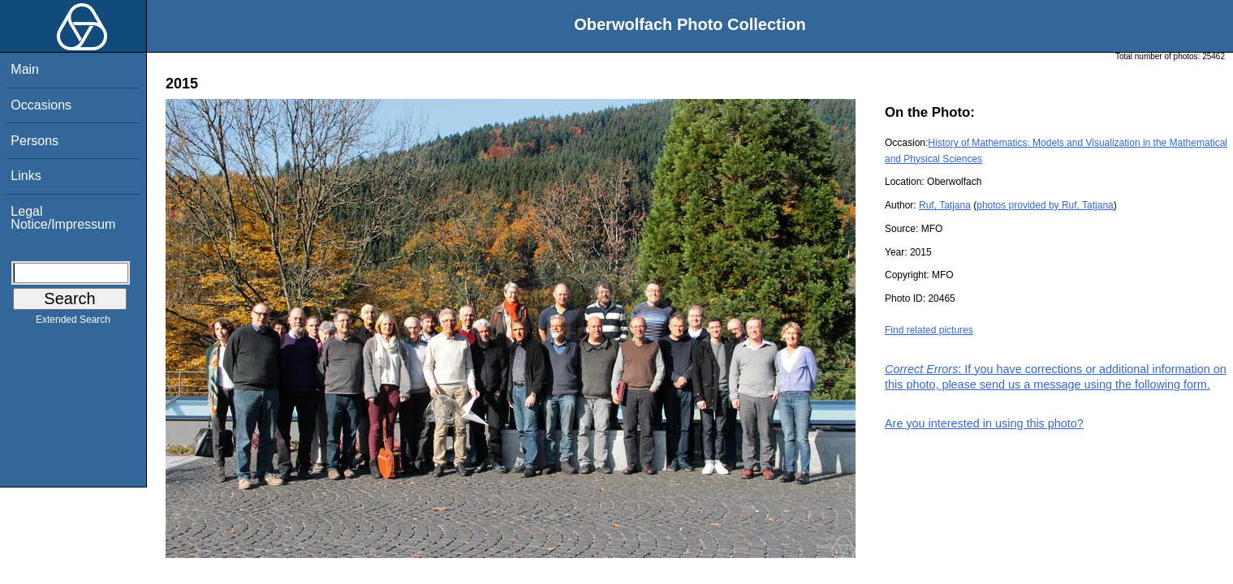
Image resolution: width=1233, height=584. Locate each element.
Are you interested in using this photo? (984, 423)
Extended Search (73, 323)
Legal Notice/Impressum (63, 217)
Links (26, 175)
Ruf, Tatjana (945, 205)
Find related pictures (929, 330)
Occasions (41, 105)
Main (25, 69)
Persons (34, 141)
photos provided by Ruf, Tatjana (1045, 205)
